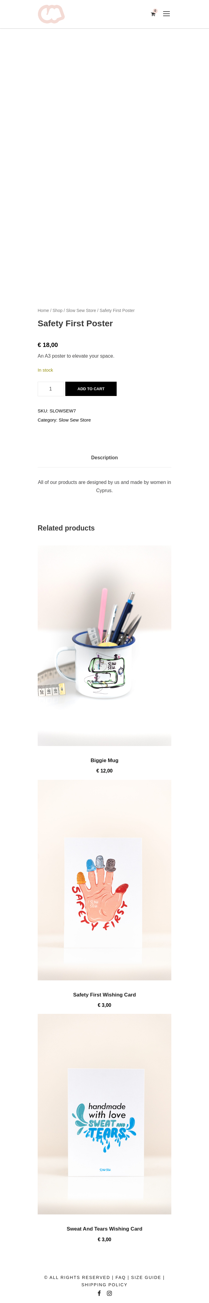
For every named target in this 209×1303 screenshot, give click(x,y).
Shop (58, 310)
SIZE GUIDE (146, 1277)
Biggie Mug (104, 760)
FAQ (120, 1277)
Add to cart (90, 389)
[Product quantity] (51, 389)
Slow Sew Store (81, 310)
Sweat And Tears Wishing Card (104, 1229)
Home (43, 310)
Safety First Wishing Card (104, 995)
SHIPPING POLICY (104, 1284)
